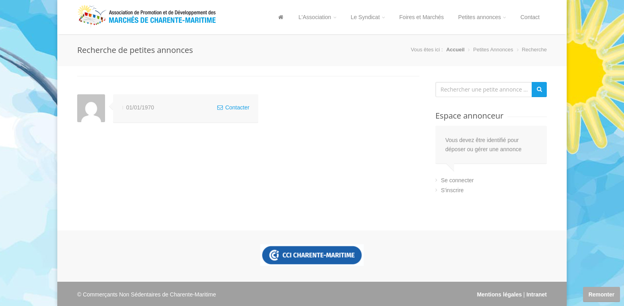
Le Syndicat (368, 17)
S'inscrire (452, 190)
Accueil (455, 50)
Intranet (536, 294)
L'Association (317, 17)
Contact (530, 17)
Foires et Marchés (421, 17)
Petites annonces (482, 17)
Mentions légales (499, 294)
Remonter (601, 294)
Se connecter (457, 180)
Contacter (233, 107)
